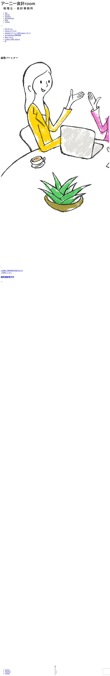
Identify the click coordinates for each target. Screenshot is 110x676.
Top (6, 13)
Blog (6, 20)
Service (7, 15)
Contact (7, 22)
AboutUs (8, 16)
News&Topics (9, 18)
